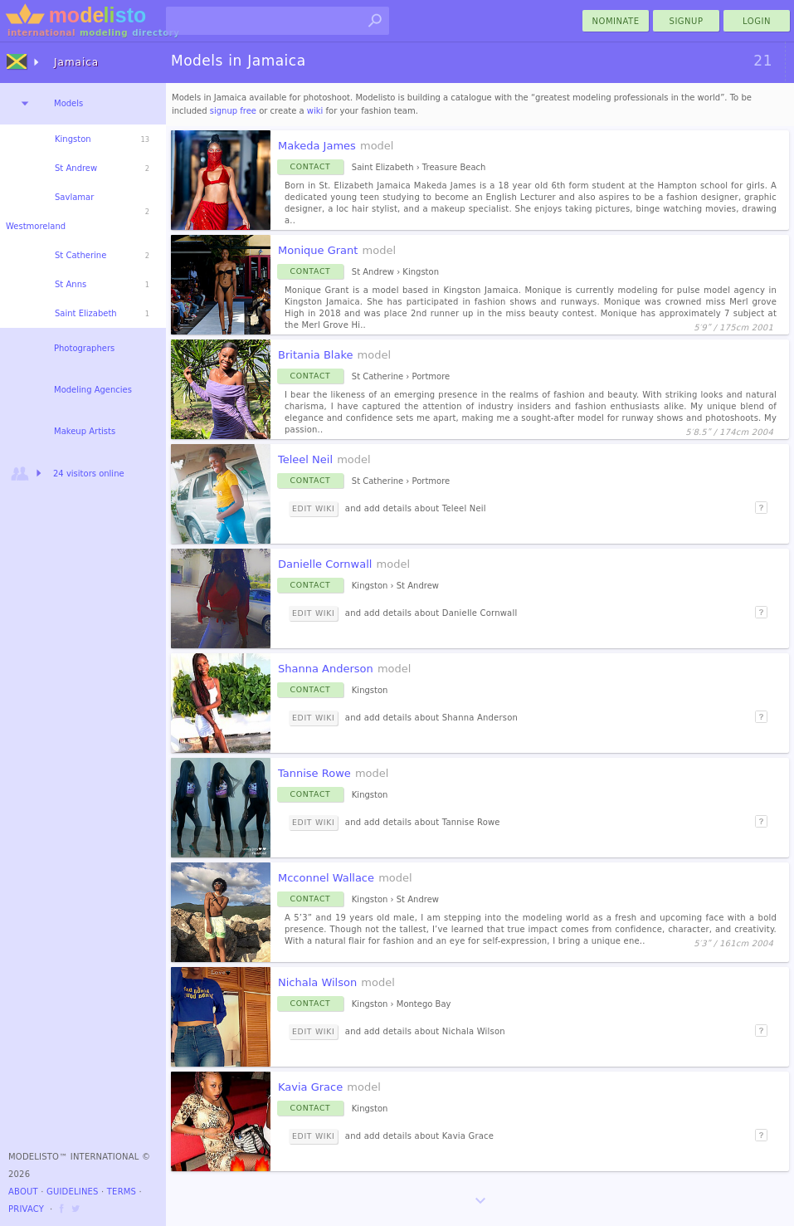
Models (68, 103)
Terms (121, 1191)
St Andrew (76, 168)
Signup (687, 21)
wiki (315, 110)
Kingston (73, 139)
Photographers (84, 348)
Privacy (26, 1209)
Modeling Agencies (93, 389)
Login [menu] (757, 21)
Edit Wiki (313, 508)
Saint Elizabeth (86, 313)
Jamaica (76, 62)
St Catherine (80, 255)
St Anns (70, 284)
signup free (233, 110)
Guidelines (72, 1191)
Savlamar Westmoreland (50, 212)
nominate (616, 21)
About (23, 1191)
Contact (310, 166)
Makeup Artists (84, 431)
